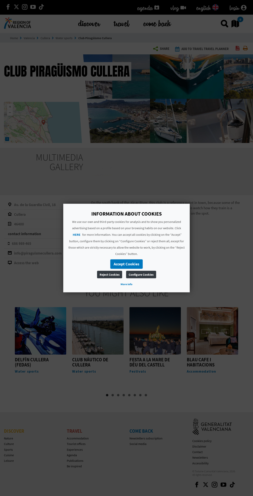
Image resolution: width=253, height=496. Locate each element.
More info (126, 284)
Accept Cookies (126, 263)
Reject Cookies (110, 274)
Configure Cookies (141, 274)
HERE (76, 235)
